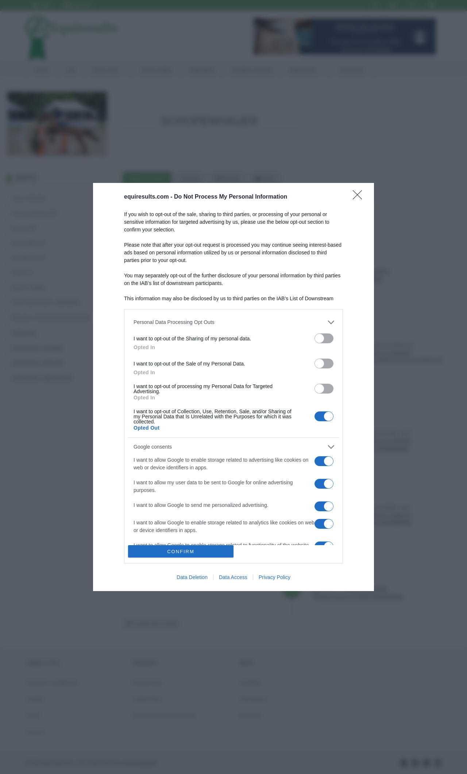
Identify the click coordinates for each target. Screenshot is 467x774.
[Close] (360, 197)
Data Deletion (192, 577)
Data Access (233, 577)
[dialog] (233, 387)
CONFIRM (180, 551)
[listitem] (233, 322)
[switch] (323, 338)
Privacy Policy (274, 577)
